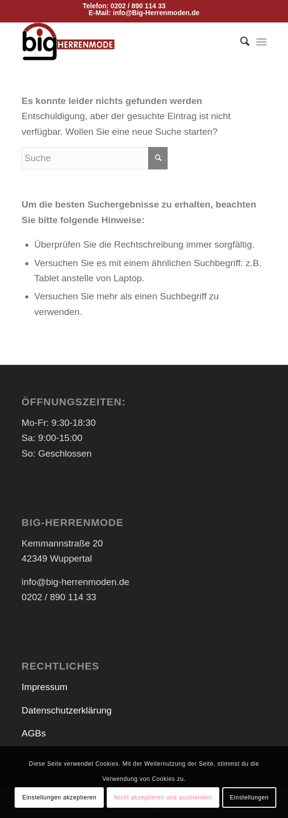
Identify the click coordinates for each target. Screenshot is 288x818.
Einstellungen (249, 797)
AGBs (33, 733)
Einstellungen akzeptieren (59, 797)
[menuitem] (240, 41)
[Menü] (261, 41)
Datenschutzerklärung (66, 710)
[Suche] (240, 41)
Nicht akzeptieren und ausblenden (163, 797)
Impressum (44, 687)
